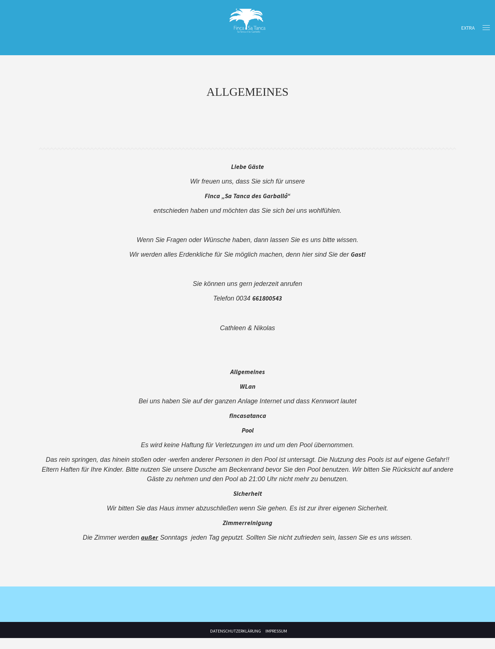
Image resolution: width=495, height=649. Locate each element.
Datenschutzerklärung (235, 642)
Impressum (276, 642)
